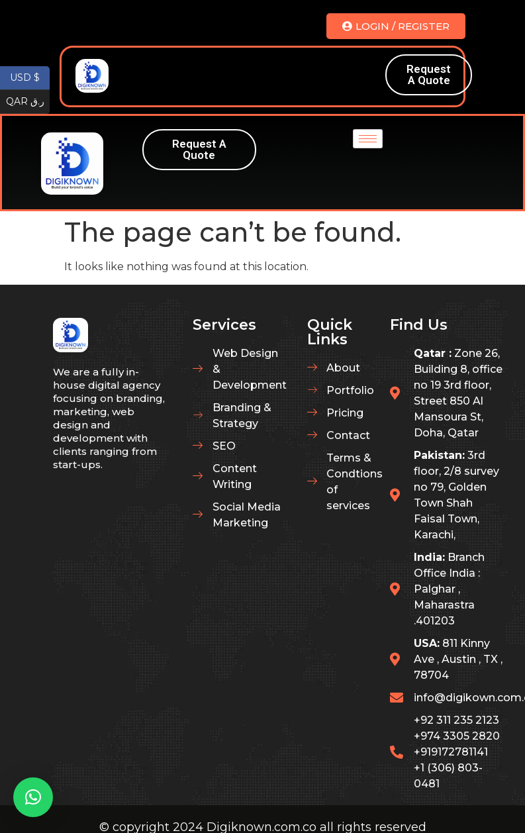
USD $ (30, 78)
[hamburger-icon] (357, 75)
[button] (33, 797)
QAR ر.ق (28, 102)
